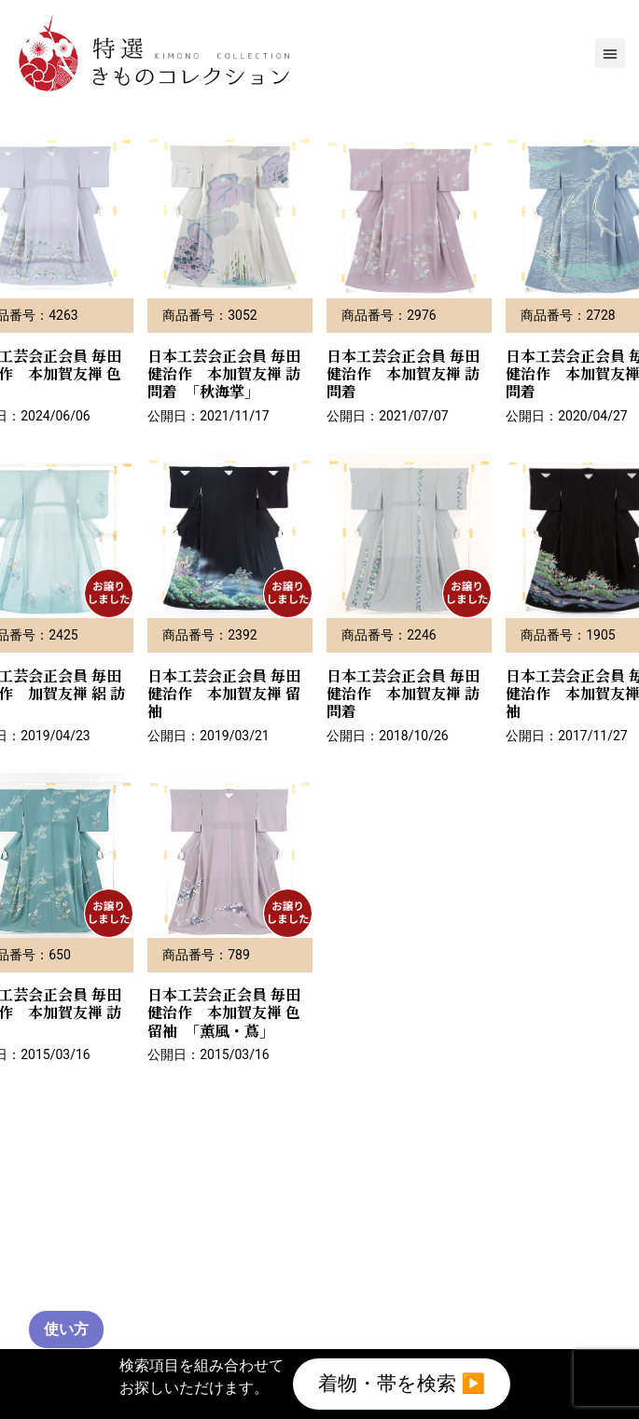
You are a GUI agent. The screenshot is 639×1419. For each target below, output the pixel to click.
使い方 (66, 1329)
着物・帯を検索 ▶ (402, 1380)
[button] (610, 53)
